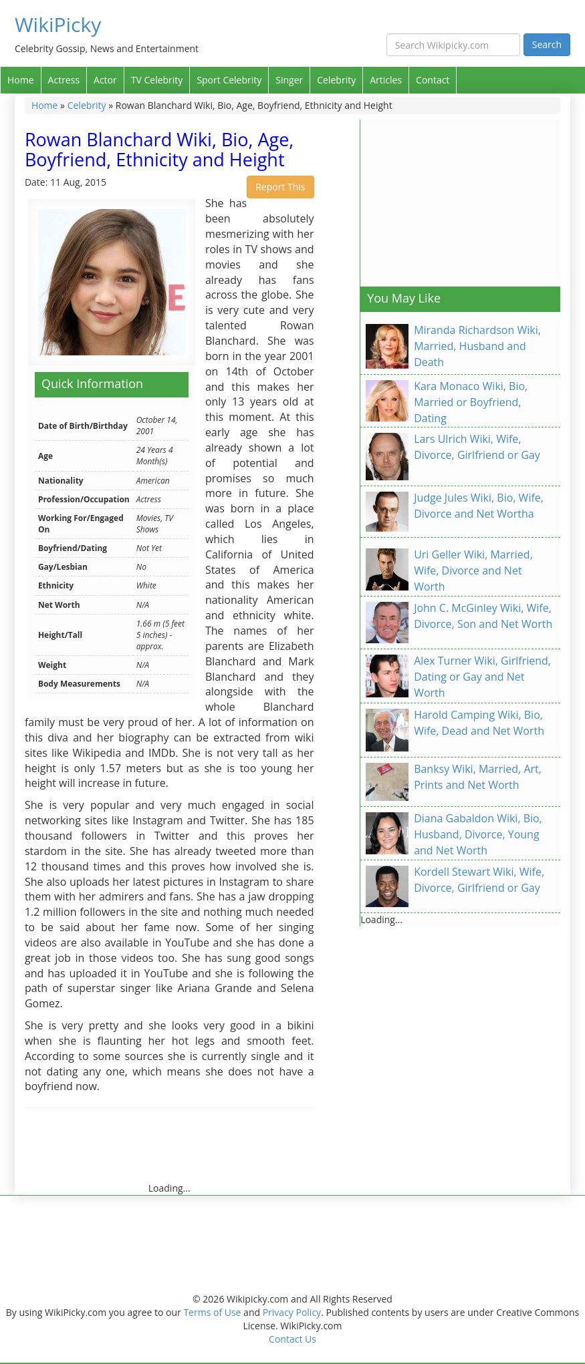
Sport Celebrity (229, 79)
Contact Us (292, 1339)
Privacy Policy (292, 1312)
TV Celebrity (157, 79)
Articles (386, 79)
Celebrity (336, 79)
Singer (289, 79)
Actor (105, 79)
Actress (64, 79)
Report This (280, 186)
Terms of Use (212, 1312)
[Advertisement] (268, 1152)
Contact (432, 79)
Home (20, 79)
